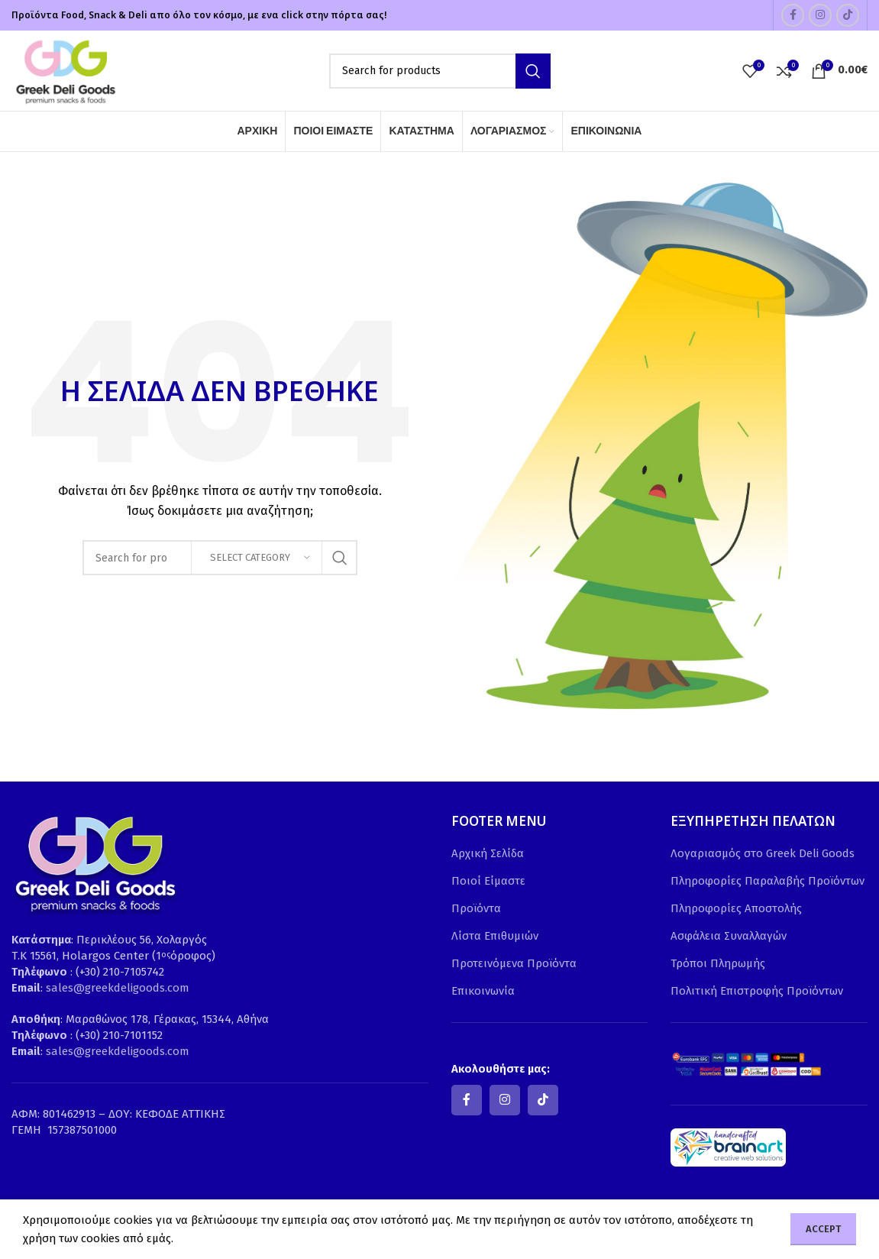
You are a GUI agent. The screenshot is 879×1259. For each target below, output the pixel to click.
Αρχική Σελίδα (487, 853)
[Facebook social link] (792, 15)
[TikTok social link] (847, 15)
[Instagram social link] (820, 15)
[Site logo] (64, 69)
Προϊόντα (476, 908)
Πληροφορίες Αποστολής (736, 908)
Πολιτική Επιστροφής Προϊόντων (757, 991)
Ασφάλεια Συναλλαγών (729, 936)
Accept (823, 1229)
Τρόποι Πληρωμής (718, 963)
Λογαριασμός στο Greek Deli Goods (763, 853)
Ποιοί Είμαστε (488, 881)
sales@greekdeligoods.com (117, 988)
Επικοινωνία (483, 991)
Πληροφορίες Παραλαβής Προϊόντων (767, 881)
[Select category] (256, 558)
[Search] (440, 71)
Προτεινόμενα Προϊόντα (514, 963)
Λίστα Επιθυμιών (494, 936)
